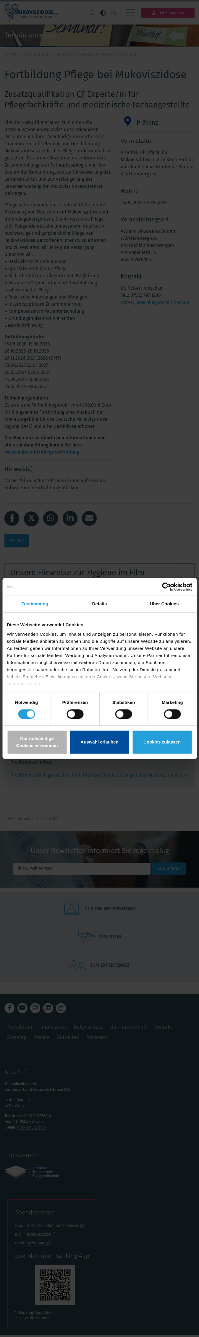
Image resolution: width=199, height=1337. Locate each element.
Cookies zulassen (162, 742)
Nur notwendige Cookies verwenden (37, 742)
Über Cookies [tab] (164, 603)
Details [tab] (99, 603)
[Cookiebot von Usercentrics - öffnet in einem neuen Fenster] (166, 586)
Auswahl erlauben (99, 742)
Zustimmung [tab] (34, 603)
